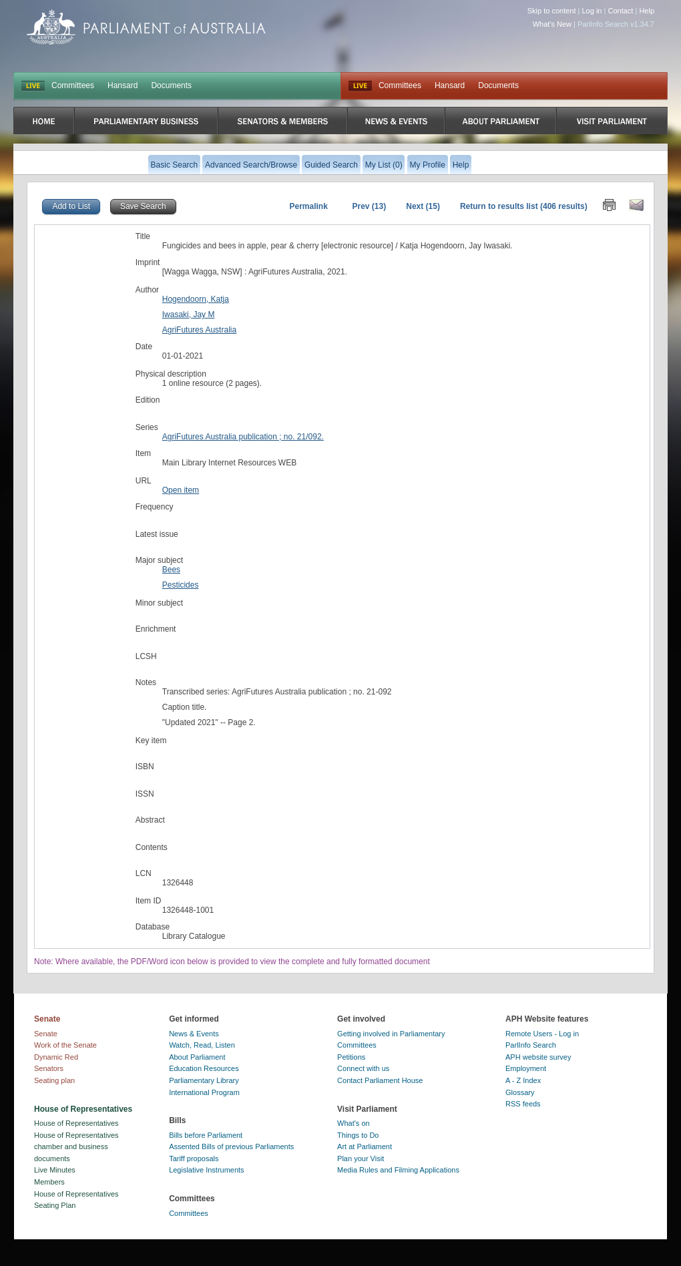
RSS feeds (523, 1104)
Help (646, 11)
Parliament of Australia (146, 27)
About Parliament (197, 1057)
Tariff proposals (193, 1158)
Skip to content (551, 11)
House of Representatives (76, 1123)
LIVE (33, 86)
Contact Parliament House (380, 1080)
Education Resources (204, 1068)
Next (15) (423, 206)
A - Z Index (523, 1080)
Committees (72, 85)
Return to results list (499, 206)
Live (360, 86)
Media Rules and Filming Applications (398, 1170)
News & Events (194, 1034)
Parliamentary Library (204, 1080)
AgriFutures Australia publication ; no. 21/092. (243, 436)
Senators (48, 1068)
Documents (171, 85)
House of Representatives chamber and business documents (76, 1147)
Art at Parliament (364, 1146)
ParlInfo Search (530, 1045)
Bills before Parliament (205, 1135)
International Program (204, 1092)
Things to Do (358, 1135)
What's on (353, 1123)
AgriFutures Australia (199, 330)
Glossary (519, 1092)
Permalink (308, 206)
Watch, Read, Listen (202, 1045)
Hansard (122, 85)
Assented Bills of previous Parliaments (231, 1146)
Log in (592, 11)
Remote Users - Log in (542, 1034)
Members (49, 1182)
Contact (620, 11)
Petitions (351, 1057)
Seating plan (54, 1080)
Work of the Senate (65, 1045)
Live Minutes (54, 1170)
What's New (552, 24)
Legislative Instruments (206, 1170)
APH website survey (538, 1057)
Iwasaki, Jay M (188, 314)
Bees (171, 569)
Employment (525, 1068)
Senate (45, 1034)
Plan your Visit (360, 1158)
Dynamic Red (56, 1057)
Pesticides (180, 585)
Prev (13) (370, 206)
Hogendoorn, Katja (195, 299)
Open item (180, 490)
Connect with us (363, 1068)
